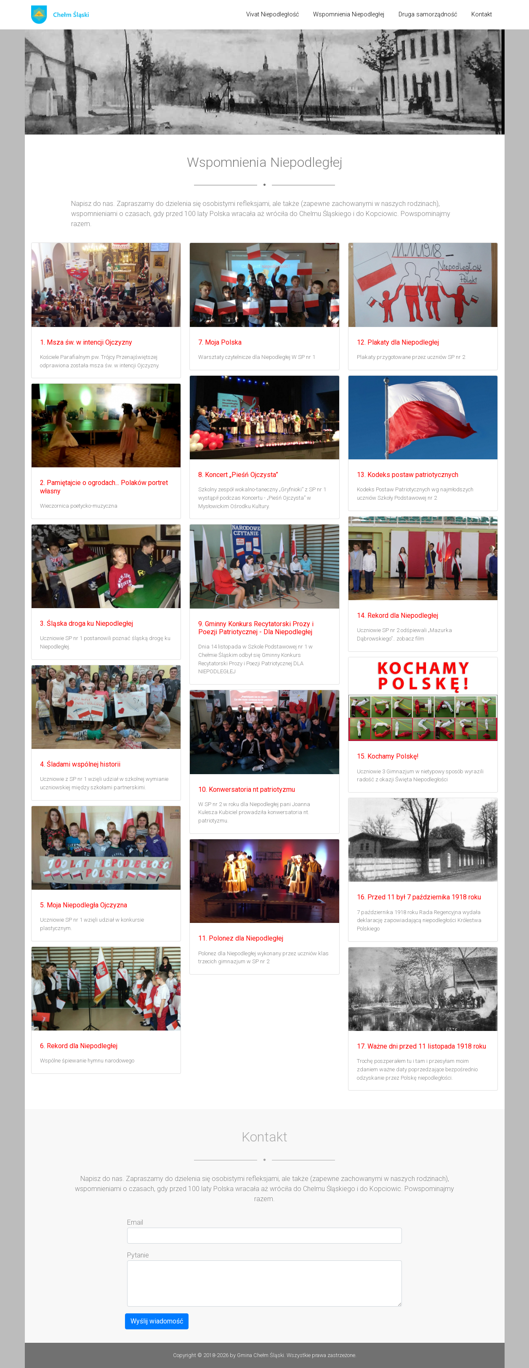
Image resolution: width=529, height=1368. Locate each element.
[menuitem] (272, 14)
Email (135, 1222)
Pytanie (138, 1255)
